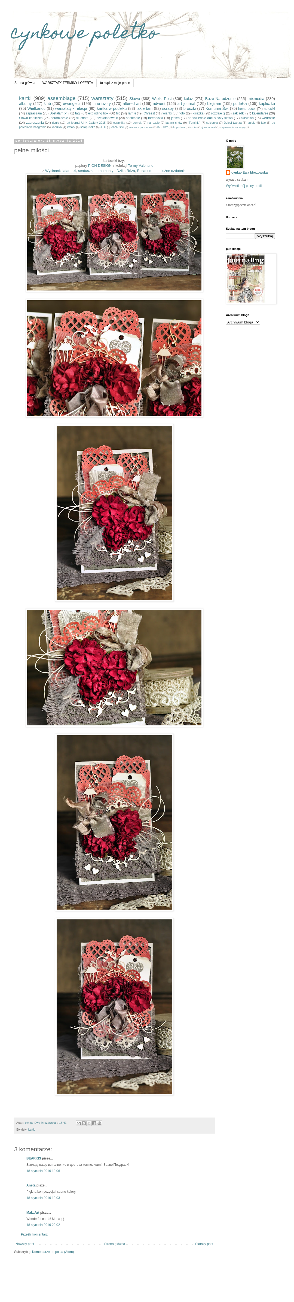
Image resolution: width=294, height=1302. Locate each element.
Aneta (30, 1185)
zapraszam (34, 113)
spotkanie (133, 118)
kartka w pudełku (112, 108)
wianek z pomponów (141, 127)
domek (137, 122)
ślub (47, 103)
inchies (193, 127)
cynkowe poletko (84, 34)
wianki (167, 113)
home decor (247, 109)
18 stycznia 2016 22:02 (43, 1225)
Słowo (134, 98)
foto (182, 113)
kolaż (188, 98)
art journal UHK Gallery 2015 (86, 122)
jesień (175, 118)
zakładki (238, 113)
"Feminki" (194, 122)
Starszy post (204, 1244)
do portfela (179, 127)
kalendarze (260, 113)
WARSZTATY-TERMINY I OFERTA (67, 83)
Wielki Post (162, 98)
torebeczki (155, 118)
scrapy (168, 108)
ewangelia (72, 103)
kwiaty (71, 127)
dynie (55, 122)
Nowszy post (25, 1244)
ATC (103, 127)
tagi (77, 113)
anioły (251, 122)
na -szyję (154, 122)
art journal (186, 103)
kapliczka (267, 103)
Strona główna (24, 83)
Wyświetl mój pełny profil (244, 186)
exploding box (98, 113)
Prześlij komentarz (34, 1234)
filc (118, 113)
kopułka (56, 127)
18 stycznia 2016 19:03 (43, 1198)
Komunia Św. (217, 108)
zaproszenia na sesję (232, 127)
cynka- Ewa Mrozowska (249, 172)
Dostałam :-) (59, 113)
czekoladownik (107, 118)
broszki (189, 108)
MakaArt (32, 1213)
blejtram (214, 103)
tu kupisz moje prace (115, 83)
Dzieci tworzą (233, 122)
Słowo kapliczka (30, 118)
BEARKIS (33, 1158)
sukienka (212, 122)
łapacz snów (174, 122)
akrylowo (247, 118)
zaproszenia (35, 123)
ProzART (162, 127)
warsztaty (102, 98)
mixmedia (256, 98)
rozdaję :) (218, 113)
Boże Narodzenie (220, 98)
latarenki (69, 171)
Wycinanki (53, 171)
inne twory (102, 103)
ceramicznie (59, 118)
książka (197, 113)
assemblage (61, 98)
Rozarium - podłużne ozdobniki (161, 171)
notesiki (269, 109)
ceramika (119, 122)
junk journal (209, 127)
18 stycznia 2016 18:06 (43, 1171)
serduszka (86, 171)
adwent (159, 103)
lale (263, 122)
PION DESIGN (100, 165)
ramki (132, 113)
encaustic (117, 127)
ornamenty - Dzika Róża (115, 171)
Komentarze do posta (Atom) (53, 1252)
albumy (25, 103)
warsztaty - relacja (71, 108)
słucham (82, 118)
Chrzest (149, 113)
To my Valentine (141, 165)
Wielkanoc (36, 108)
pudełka (240, 103)
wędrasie (268, 118)
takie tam (144, 108)
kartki (25, 98)
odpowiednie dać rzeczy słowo (210, 118)
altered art (132, 103)
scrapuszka (87, 127)
